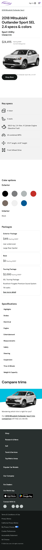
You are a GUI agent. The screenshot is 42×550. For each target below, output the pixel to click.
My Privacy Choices (10, 527)
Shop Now (9, 77)
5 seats (10, 119)
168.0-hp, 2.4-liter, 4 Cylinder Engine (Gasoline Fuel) (22, 126)
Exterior (6, 185)
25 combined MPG (14, 135)
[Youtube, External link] (13, 506)
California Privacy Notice (10, 523)
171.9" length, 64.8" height (17, 143)
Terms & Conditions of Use (11, 515)
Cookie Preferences (8, 531)
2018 (13, 10)
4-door (10, 111)
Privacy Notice (6, 519)
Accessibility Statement (9, 535)
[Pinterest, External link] (21, 506)
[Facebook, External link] (9, 506)
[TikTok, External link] (5, 506)
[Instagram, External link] (17, 506)
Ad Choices (5, 540)
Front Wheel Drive (14, 150)
